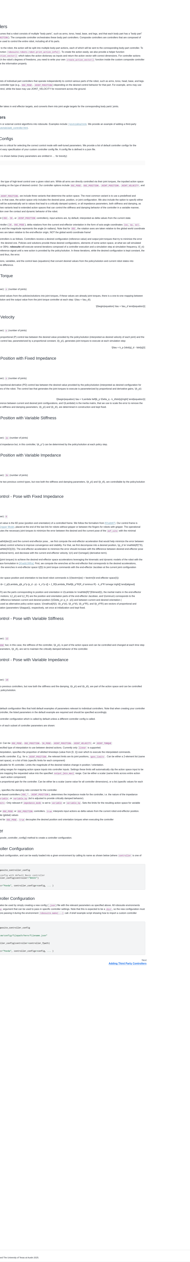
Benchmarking (10, 185)
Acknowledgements (13, 216)
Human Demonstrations (15, 189)
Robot (6, 115)
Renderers (9, 81)
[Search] (18, 15)
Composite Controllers (163, 9)
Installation (9, 31)
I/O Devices (9, 76)
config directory (55, 925)
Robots (7, 58)
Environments (10, 67)
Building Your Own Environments (19, 103)
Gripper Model (77, 676)
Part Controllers (159, 29)
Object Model (10, 151)
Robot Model (10, 146)
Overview (8, 27)
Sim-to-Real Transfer (13, 194)
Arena (6, 155)
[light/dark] (146, 3)
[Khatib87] (97, 672)
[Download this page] (140, 3)
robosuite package (12, 172)
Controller (8, 129)
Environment (10, 120)
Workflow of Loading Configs (168, 25)
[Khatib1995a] (95, 736)
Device (7, 124)
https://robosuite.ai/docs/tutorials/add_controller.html (70, 167)
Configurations (159, 33)
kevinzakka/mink (61, 163)
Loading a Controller (162, 37)
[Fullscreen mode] (143, 3)
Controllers (9, 86)
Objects (7, 62)
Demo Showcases (12, 41)
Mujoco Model (10, 141)
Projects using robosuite (15, 206)
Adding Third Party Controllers (18, 98)
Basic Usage (10, 36)
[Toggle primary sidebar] (41, 3)
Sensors (8, 72)
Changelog (9, 211)
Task (6, 160)
